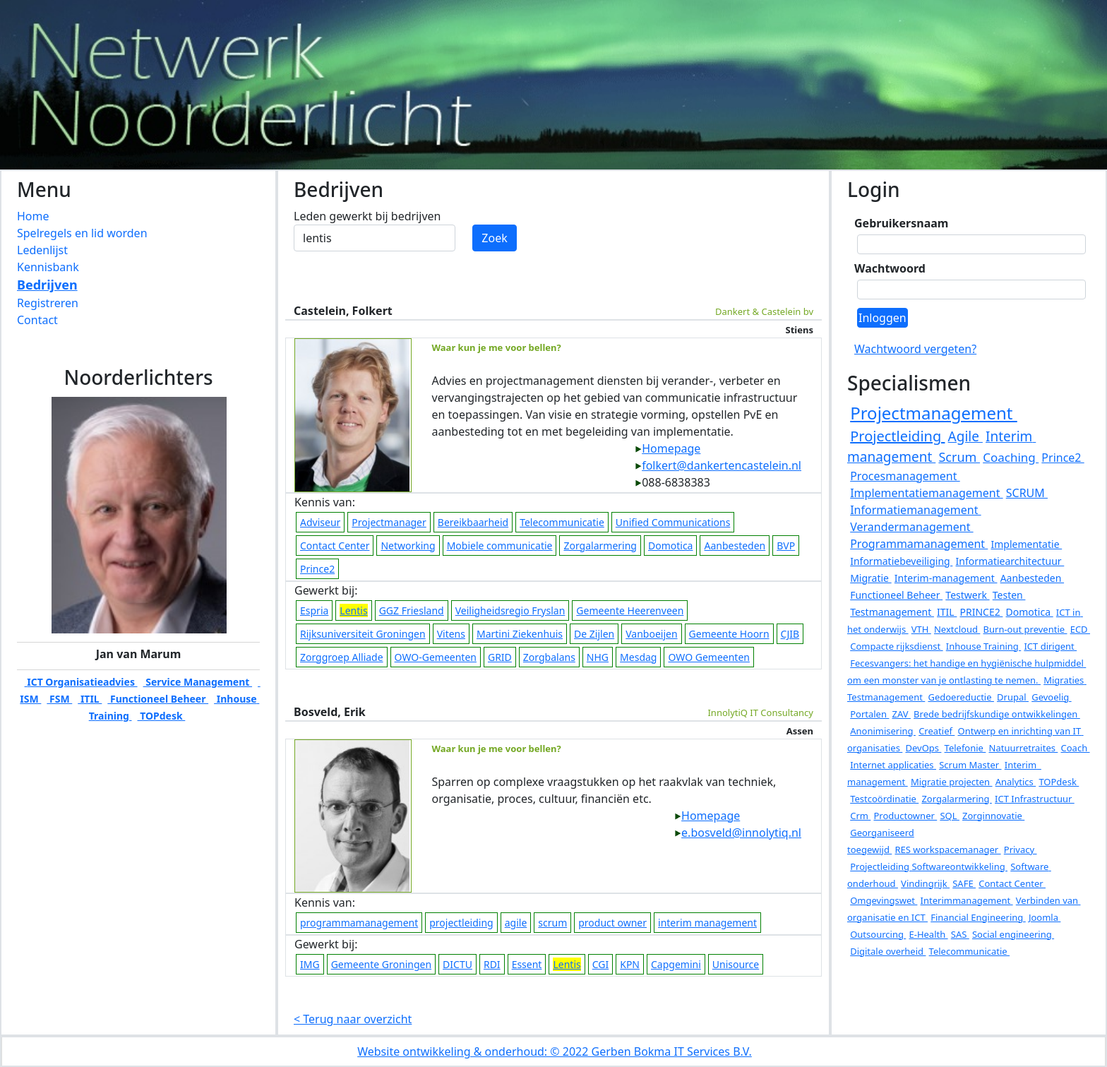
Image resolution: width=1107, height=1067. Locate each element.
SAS (960, 934)
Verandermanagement (911, 527)
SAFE (964, 883)
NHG (598, 657)
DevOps (923, 747)
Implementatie (1026, 544)
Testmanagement (892, 612)
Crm (860, 815)
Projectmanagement (933, 412)
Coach (1075, 747)
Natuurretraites (1023, 747)
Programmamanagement (919, 544)
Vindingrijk (925, 883)
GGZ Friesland (411, 610)
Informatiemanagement (915, 510)
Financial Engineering (978, 917)
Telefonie (965, 747)
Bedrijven (47, 284)
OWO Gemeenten (708, 657)
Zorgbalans (549, 657)
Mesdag (638, 657)
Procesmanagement (905, 476)
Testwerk (967, 595)
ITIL (90, 698)
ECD (1080, 629)
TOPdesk (162, 715)
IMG (310, 964)
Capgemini (676, 964)
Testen (1009, 595)
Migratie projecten (952, 781)
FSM (59, 698)
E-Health (928, 934)
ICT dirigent (1050, 646)
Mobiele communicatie (500, 545)
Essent (527, 964)
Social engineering (1013, 934)
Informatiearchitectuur (1010, 561)
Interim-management (946, 578)
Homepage (667, 448)
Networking (408, 545)
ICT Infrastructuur (1035, 798)
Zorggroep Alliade (341, 657)
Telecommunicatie (562, 522)
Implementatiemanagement (926, 493)
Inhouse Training (983, 646)
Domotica (670, 545)
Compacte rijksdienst (896, 646)
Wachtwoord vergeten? (915, 349)
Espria (314, 610)
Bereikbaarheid (473, 522)
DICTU (457, 964)
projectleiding (461, 922)
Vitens (451, 633)
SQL (949, 815)
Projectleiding (897, 436)
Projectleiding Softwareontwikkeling (928, 866)
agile (516, 922)
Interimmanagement (967, 900)
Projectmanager (389, 522)
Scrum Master (970, 764)
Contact (37, 320)
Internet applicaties (893, 764)
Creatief (936, 731)
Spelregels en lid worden (82, 233)
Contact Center (334, 545)
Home (33, 216)
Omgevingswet (883, 900)
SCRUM (1027, 493)
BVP (786, 545)
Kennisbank (48, 267)
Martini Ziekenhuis (520, 633)
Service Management (197, 682)
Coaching (1011, 457)
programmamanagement (359, 922)
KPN (630, 964)
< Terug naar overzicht (353, 1019)
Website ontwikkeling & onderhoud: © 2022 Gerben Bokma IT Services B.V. (554, 1051)
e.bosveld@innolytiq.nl (737, 832)
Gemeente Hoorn (729, 633)
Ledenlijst (42, 250)
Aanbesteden (734, 545)
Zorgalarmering (599, 545)
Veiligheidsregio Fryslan (510, 610)
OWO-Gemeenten (436, 657)
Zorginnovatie (993, 815)
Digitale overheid (888, 951)
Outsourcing (878, 934)
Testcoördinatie (884, 798)
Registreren (47, 303)
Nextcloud (957, 629)
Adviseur (320, 522)
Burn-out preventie (1025, 629)
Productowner (905, 815)
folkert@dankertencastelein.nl (718, 465)
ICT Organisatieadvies (81, 682)
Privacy (1020, 849)
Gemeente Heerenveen (629, 610)
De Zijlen (594, 633)
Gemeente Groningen (381, 964)
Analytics (1015, 781)
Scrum (959, 456)
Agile (965, 436)
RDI (492, 964)
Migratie (870, 578)
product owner (612, 922)
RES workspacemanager (947, 849)
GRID (500, 657)
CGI (600, 964)
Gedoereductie (960, 697)
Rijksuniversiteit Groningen (363, 633)
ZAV (901, 714)
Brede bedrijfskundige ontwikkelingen (997, 714)
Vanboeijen (651, 633)
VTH (921, 629)
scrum (552, 922)
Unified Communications (673, 522)
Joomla (1044, 917)
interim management (707, 922)
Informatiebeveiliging (901, 561)
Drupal (1013, 697)
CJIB (790, 633)
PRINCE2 (981, 612)
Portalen (869, 714)
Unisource (735, 964)
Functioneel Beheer (157, 698)
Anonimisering (883, 731)
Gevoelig (1051, 697)
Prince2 (317, 569)
